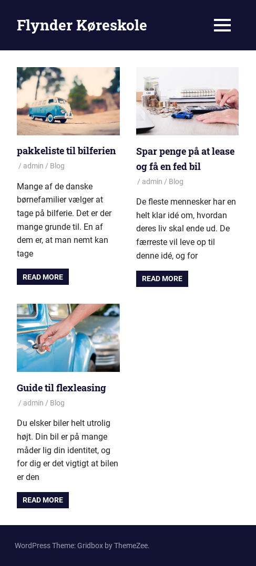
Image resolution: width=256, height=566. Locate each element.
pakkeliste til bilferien (66, 150)
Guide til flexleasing (61, 387)
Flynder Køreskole (82, 25)
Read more (43, 277)
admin (33, 166)
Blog (57, 166)
